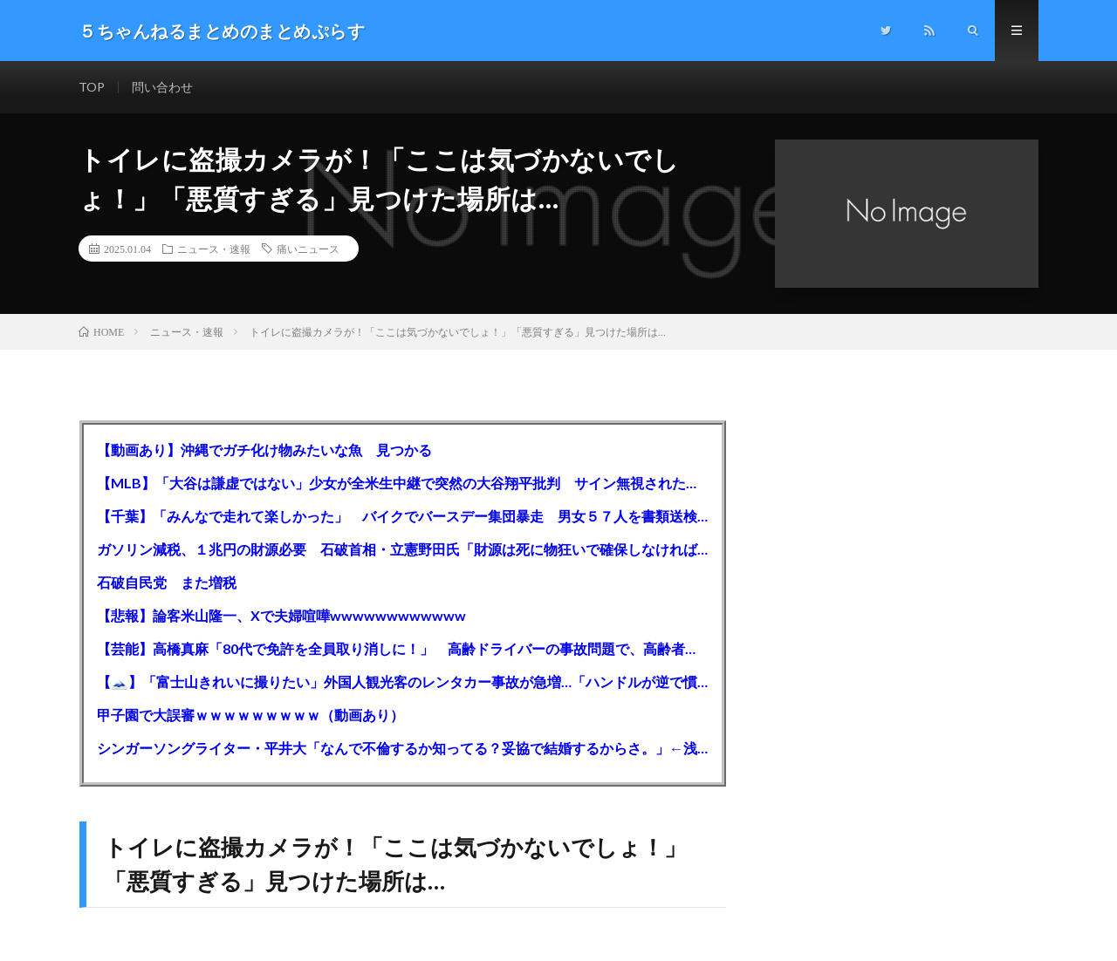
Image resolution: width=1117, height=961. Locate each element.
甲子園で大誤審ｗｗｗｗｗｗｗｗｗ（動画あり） (250, 714)
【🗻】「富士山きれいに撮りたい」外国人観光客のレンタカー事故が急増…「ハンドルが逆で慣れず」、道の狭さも (403, 681)
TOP (92, 86)
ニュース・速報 (213, 248)
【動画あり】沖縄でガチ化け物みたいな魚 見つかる (264, 449)
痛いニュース (308, 248)
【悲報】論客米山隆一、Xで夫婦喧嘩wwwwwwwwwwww (281, 615)
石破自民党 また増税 (166, 582)
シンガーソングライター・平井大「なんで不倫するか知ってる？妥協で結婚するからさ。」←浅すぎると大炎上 (403, 747)
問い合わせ (162, 86)
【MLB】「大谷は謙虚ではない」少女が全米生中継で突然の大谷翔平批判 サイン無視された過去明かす (403, 482)
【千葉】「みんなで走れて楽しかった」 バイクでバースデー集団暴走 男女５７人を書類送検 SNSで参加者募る (403, 516)
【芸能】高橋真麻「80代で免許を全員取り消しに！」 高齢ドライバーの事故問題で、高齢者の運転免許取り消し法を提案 (403, 648)
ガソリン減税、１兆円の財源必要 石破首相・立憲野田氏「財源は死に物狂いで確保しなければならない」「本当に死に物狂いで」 (403, 549)
